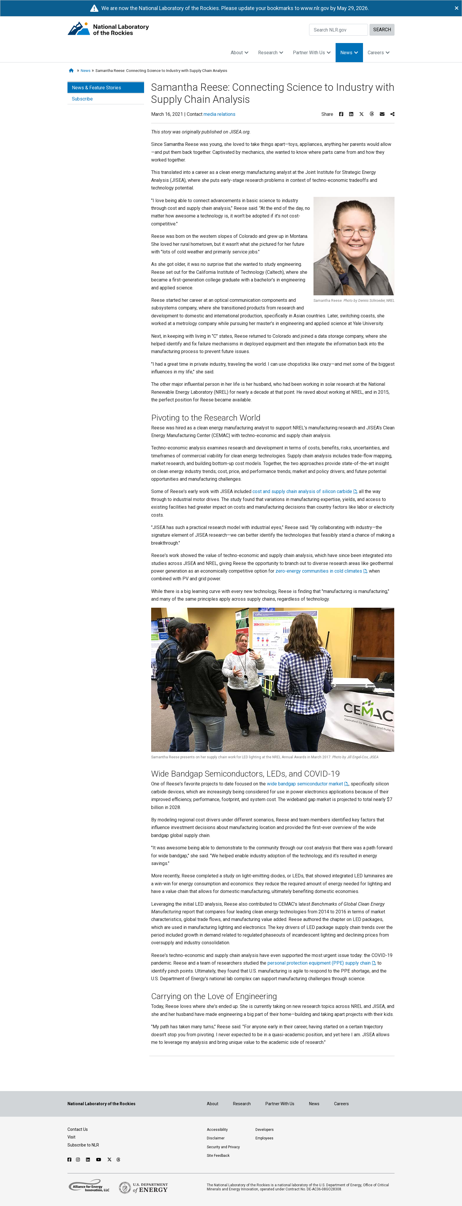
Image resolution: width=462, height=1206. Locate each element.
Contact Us (77, 1129)
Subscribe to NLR (83, 1145)
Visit (71, 1137)
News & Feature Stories (96, 87)
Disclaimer (216, 1138)
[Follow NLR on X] (109, 1159)
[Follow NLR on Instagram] (78, 1159)
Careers (379, 52)
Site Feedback (218, 1156)
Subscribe (82, 99)
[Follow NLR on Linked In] (88, 1159)
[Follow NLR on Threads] (118, 1159)
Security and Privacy (223, 1147)
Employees (264, 1138)
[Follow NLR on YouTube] (99, 1159)
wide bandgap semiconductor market (305, 784)
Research (270, 52)
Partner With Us (312, 52)
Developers (264, 1130)
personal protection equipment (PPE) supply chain (319, 963)
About (240, 52)
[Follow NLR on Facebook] (69, 1159)
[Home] (72, 70)
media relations (219, 114)
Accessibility (217, 1130)
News (349, 52)
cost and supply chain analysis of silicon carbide (302, 491)
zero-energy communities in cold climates (318, 571)
